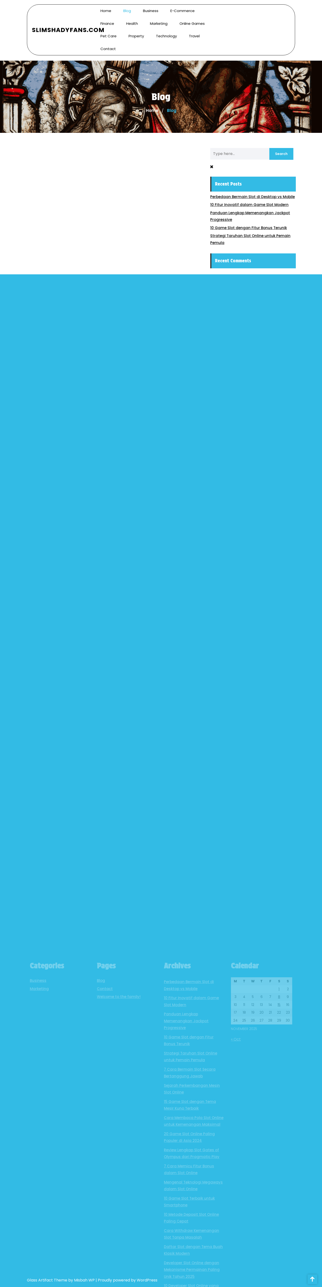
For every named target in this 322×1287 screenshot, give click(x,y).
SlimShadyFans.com (68, 27)
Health (132, 21)
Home (105, 8)
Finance (107, 21)
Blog (127, 8)
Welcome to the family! (119, 1157)
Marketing (158, 21)
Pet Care (108, 33)
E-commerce (182, 8)
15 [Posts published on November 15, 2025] (279, 1165)
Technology (166, 33)
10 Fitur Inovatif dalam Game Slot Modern (252, 204)
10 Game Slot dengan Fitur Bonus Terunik (251, 227)
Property (136, 33)
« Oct (236, 1200)
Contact (108, 46)
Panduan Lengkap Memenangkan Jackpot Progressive (186, 1181)
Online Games (192, 21)
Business (150, 8)
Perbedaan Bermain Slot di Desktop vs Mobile (255, 196)
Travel (194, 33)
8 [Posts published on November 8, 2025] (279, 1157)
